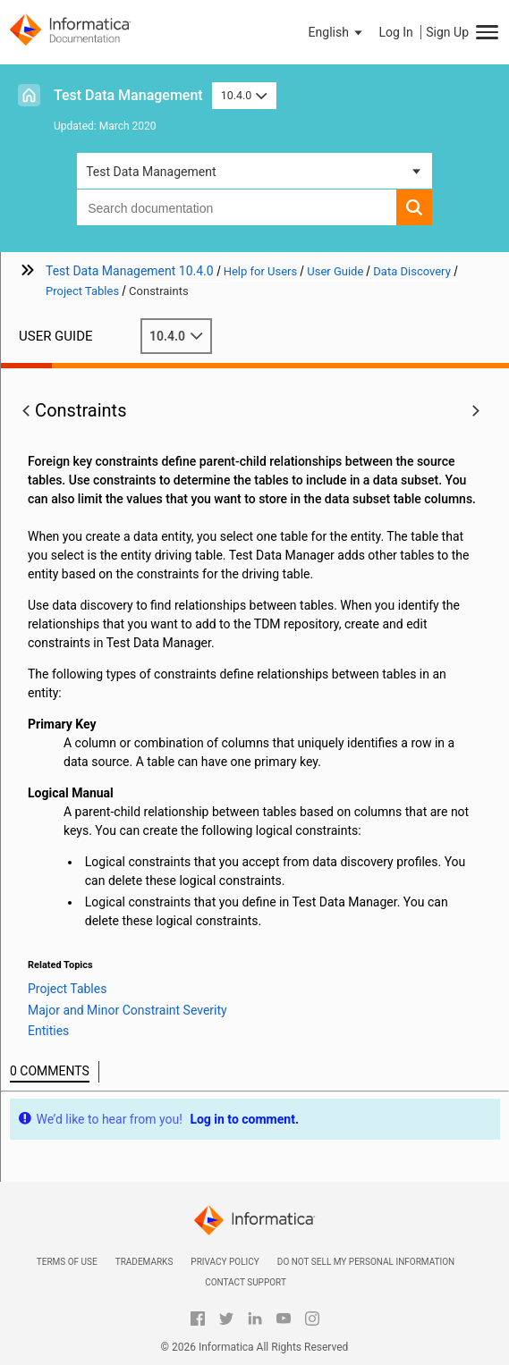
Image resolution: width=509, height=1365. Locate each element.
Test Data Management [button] (151, 171)
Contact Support (245, 1282)
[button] (337, 32)
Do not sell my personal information (365, 1262)
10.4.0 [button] (244, 95)
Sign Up (447, 32)
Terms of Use (67, 1262)
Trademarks (144, 1262)
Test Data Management (128, 95)
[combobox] (236, 207)
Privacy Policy (225, 1262)
